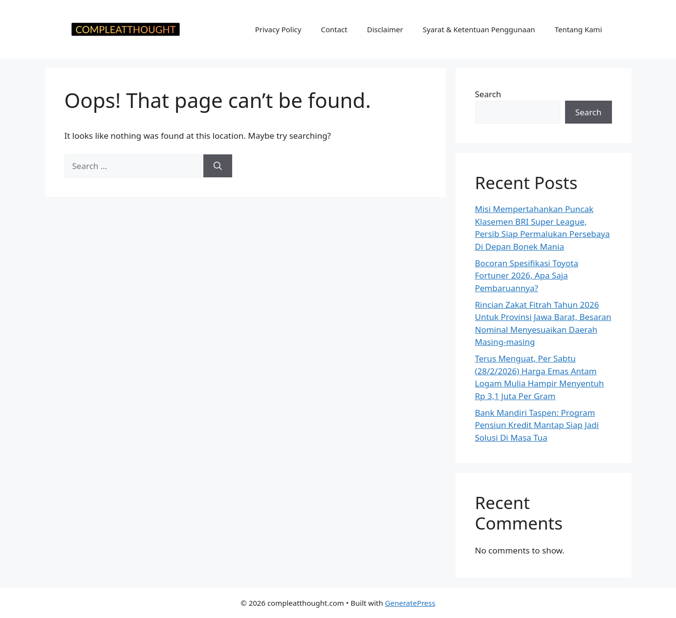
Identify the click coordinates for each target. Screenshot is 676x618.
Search (488, 94)
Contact (334, 29)
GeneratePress (410, 603)
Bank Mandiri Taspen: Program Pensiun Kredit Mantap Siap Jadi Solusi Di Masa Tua (537, 425)
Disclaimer (385, 29)
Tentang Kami (578, 29)
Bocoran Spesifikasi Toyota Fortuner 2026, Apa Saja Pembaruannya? (526, 275)
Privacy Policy (278, 29)
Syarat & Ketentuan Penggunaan (479, 29)
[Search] (217, 166)
